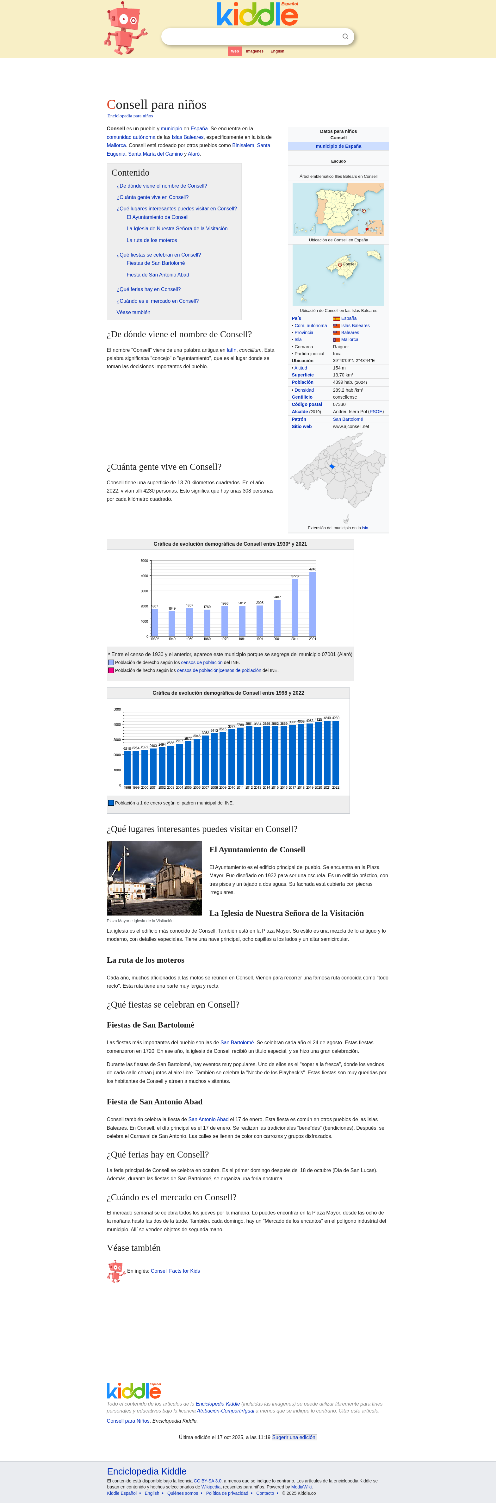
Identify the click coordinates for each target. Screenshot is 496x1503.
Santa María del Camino (155, 154)
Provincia (303, 332)
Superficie (303, 374)
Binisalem (243, 145)
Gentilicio (302, 397)
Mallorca (349, 339)
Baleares (350, 332)
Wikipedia (211, 1486)
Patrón (299, 419)
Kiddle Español (122, 1493)
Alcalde (300, 411)
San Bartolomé (348, 419)
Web (235, 51)
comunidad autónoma (131, 137)
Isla (297, 339)
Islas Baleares (355, 325)
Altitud (300, 367)
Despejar (332, 36)
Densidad (304, 390)
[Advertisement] (247, 76)
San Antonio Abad (209, 1119)
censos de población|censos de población (219, 670)
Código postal (307, 404)
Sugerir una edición (293, 1437)
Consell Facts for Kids (175, 1270)
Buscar (345, 36)
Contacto (265, 1493)
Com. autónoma (310, 325)
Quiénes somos (182, 1493)
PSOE (376, 411)
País (296, 318)
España (349, 318)
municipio (171, 128)
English (277, 51)
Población (302, 382)
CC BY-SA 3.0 (207, 1480)
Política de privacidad (227, 1493)
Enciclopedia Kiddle (218, 1404)
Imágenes (255, 51)
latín (231, 350)
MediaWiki (301, 1486)
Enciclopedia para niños (130, 115)
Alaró (194, 154)
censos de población (202, 662)
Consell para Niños (128, 1421)
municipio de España (338, 146)
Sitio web (302, 426)
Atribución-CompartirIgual (225, 1410)
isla (365, 527)
